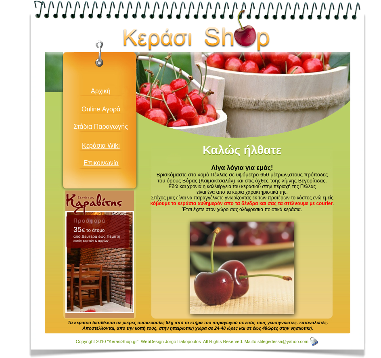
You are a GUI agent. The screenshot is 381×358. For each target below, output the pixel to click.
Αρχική (101, 91)
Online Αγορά (101, 109)
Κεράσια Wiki (101, 145)
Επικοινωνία (101, 162)
